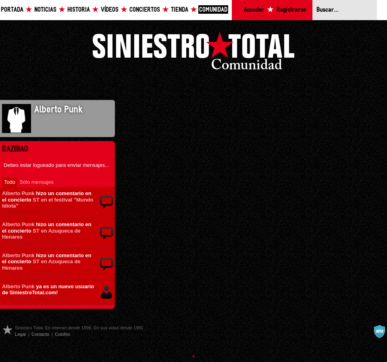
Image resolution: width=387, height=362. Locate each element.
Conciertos (144, 10)
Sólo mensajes (37, 182)
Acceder (254, 10)
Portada (12, 10)
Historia (78, 10)
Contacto (40, 334)
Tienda (179, 10)
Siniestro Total (193, 53)
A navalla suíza (379, 331)
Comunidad (213, 10)
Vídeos (110, 10)
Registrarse (291, 10)
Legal (20, 334)
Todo (9, 182)
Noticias (45, 10)
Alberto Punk (18, 193)
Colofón (62, 334)
